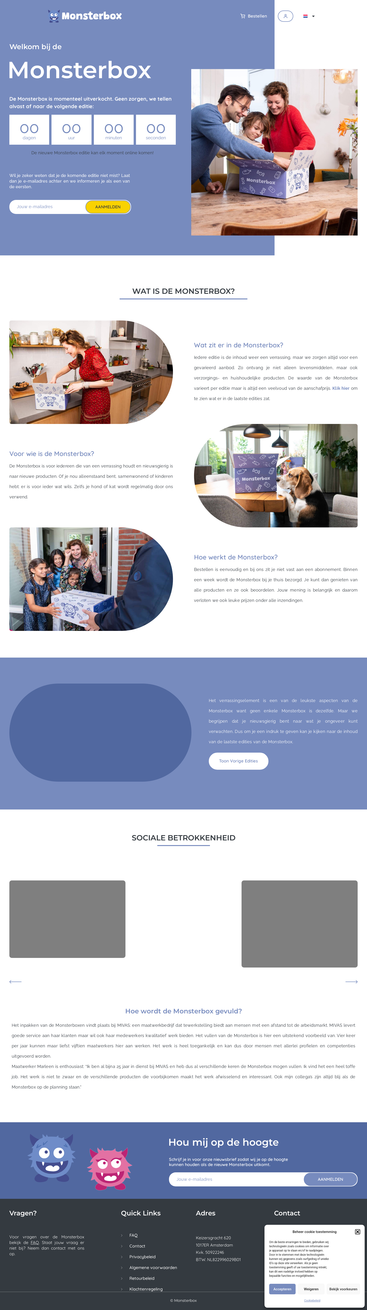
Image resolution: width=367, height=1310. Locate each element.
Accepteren (282, 1289)
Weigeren (311, 1289)
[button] (357, 1231)
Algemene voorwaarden (153, 1267)
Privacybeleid (142, 1256)
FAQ (35, 1242)
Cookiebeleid (312, 1300)
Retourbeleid (141, 1278)
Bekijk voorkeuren (343, 1289)
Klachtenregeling (146, 1289)
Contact (137, 1246)
